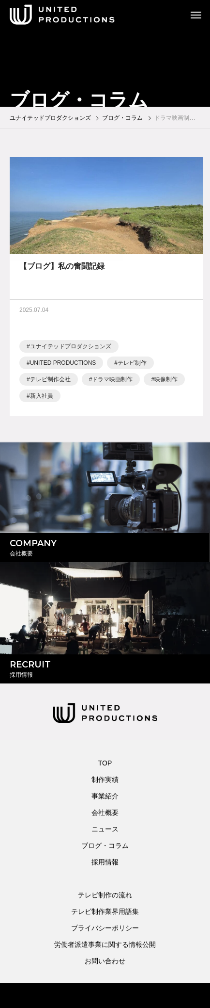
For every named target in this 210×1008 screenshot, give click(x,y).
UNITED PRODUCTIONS (63, 364)
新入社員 (41, 397)
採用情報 (105, 862)
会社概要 (105, 812)
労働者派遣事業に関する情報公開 (105, 944)
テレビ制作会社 (50, 381)
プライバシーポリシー (105, 928)
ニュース (105, 829)
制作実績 (105, 779)
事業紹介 (105, 796)
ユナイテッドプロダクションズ (70, 348)
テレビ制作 (132, 364)
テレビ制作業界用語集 (105, 911)
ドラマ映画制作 (112, 381)
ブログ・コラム (105, 845)
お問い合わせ (105, 961)
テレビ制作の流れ (105, 895)
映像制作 (166, 381)
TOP (105, 763)
